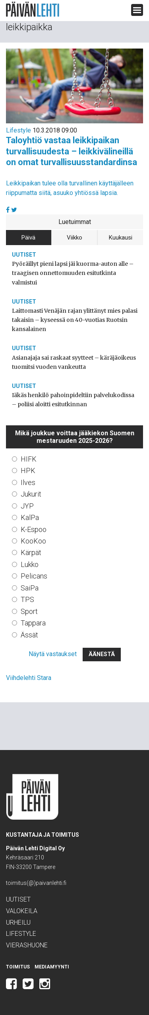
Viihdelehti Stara (28, 678)
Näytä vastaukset (53, 654)
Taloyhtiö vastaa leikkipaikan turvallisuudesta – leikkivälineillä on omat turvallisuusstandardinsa (71, 151)
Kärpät (31, 552)
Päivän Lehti (32, 9)
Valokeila (21, 911)
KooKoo (33, 541)
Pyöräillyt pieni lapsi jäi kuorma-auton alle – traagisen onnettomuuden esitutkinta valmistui (73, 273)
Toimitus (18, 967)
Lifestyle (18, 130)
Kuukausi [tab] (120, 237)
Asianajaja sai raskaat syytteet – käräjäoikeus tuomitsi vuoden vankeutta (74, 362)
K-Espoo (33, 529)
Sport (29, 611)
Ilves (28, 482)
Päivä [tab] (28, 237)
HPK (28, 470)
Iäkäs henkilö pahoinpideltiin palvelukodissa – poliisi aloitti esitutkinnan (73, 400)
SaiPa (30, 588)
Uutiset (24, 254)
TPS (27, 599)
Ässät (29, 635)
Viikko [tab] (74, 237)
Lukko (30, 564)
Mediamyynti (52, 967)
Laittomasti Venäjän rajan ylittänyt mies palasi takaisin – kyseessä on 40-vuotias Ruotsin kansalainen (74, 320)
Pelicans (34, 576)
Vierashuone (27, 945)
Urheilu (18, 922)
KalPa (30, 517)
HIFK (29, 459)
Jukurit (31, 494)
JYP (27, 506)
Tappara (33, 623)
